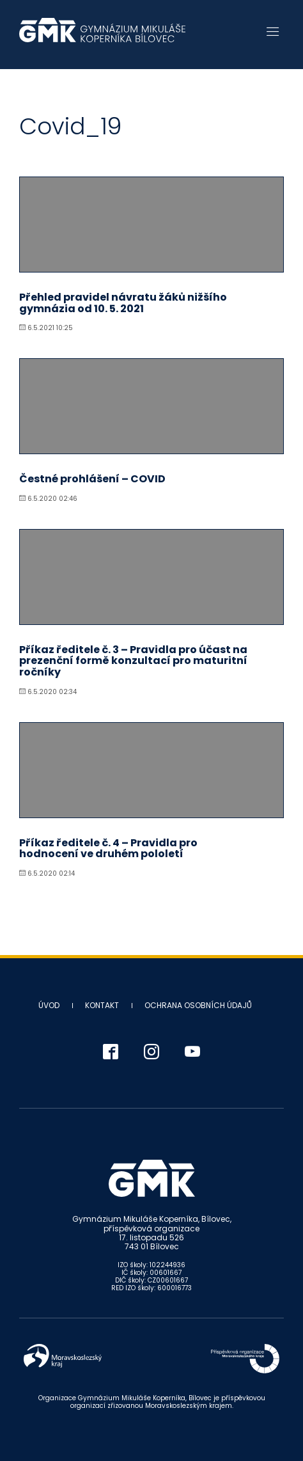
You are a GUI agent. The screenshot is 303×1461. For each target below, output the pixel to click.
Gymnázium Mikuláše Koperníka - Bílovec (102, 36)
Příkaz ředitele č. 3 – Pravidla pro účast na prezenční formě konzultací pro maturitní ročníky (133, 660)
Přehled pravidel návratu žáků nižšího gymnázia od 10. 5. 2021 (123, 303)
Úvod (48, 1005)
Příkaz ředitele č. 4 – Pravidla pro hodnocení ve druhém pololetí (108, 848)
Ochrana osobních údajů (198, 1005)
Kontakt (102, 1005)
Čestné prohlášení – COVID (92, 478)
